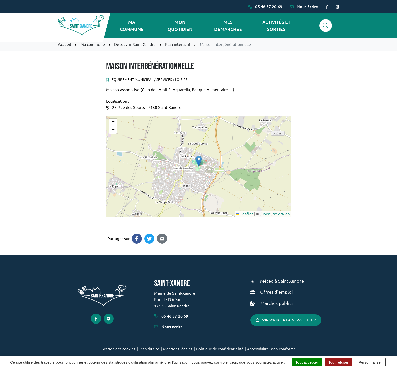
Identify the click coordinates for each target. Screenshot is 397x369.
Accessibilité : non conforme (271, 348)
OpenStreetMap (275, 213)
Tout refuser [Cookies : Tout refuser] (338, 362)
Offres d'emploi (276, 291)
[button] (198, 161)
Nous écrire (168, 326)
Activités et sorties (276, 25)
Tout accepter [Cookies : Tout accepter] (306, 362)
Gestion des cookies (118, 348)
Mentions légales (177, 348)
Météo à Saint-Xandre (282, 280)
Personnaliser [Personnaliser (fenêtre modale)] (370, 362)
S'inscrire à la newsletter (286, 319)
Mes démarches (228, 25)
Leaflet (244, 213)
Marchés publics (277, 303)
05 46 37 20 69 (171, 316)
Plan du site (149, 348)
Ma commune (132, 25)
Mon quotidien (180, 25)
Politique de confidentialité (219, 348)
